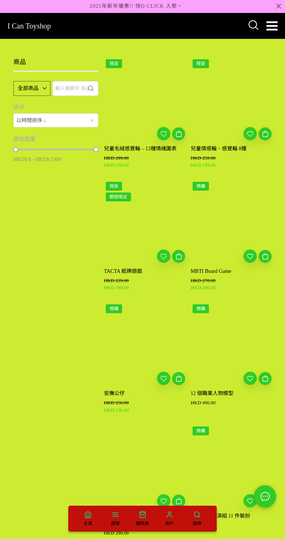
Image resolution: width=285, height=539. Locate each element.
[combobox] (55, 120)
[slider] (15, 149)
